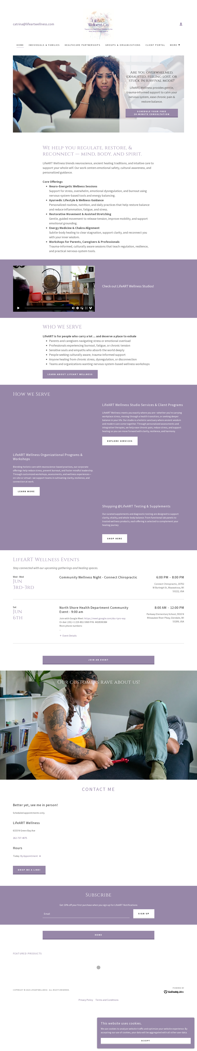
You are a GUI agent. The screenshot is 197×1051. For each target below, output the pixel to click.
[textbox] (86, 921)
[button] (181, 24)
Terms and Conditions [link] (107, 1007)
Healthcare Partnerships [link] (83, 45)
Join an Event (98, 659)
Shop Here (114, 538)
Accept (162, 1040)
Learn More (26, 491)
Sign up (143, 921)
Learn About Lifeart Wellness (70, 374)
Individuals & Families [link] (44, 45)
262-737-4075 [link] (20, 845)
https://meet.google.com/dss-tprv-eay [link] (104, 618)
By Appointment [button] (29, 863)
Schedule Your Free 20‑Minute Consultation (152, 113)
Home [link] (20, 45)
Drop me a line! (29, 877)
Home (98, 942)
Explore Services (120, 441)
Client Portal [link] (155, 45)
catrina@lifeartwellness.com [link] (33, 24)
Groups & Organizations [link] (123, 45)
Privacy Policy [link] (85, 1007)
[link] (98, 23)
